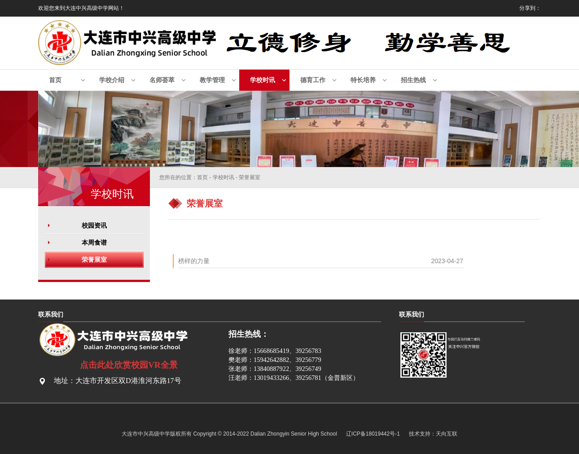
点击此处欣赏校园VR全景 (129, 365)
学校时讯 (262, 80)
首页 (55, 80)
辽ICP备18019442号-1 (373, 434)
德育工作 (312, 80)
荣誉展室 (94, 259)
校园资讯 (94, 225)
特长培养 (363, 80)
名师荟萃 (162, 80)
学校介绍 (111, 80)
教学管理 (212, 80)
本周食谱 (94, 242)
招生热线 (413, 80)
